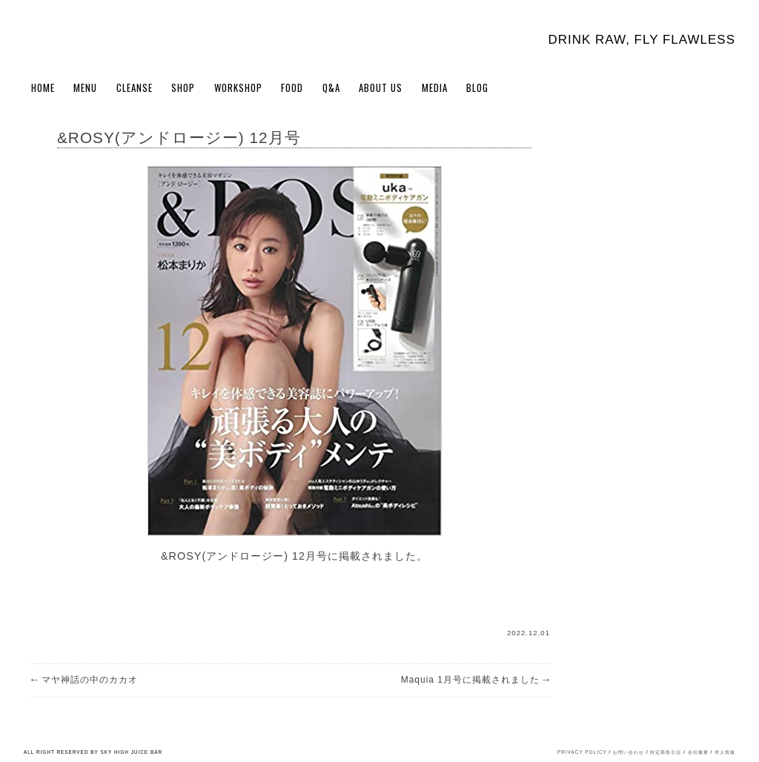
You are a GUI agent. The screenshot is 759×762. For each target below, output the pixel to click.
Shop (183, 87)
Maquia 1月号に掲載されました (475, 680)
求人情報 (725, 752)
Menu (85, 87)
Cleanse (134, 87)
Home (43, 87)
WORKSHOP (238, 87)
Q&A (331, 87)
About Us (380, 87)
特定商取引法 (665, 752)
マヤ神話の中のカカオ (84, 680)
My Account (701, 90)
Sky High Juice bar (89, 37)
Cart (726, 90)
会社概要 (698, 752)
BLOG (477, 87)
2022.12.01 (528, 633)
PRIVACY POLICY (582, 752)
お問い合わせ (628, 752)
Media (435, 87)
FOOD (292, 87)
